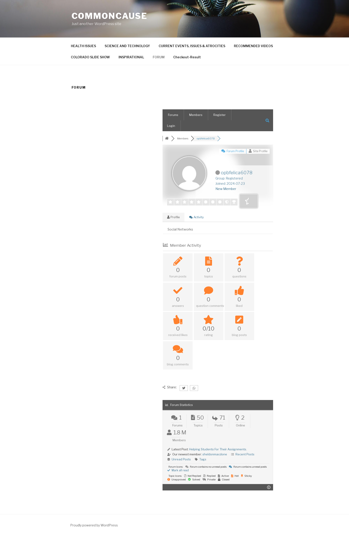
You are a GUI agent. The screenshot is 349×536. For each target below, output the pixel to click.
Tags (202, 459)
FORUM (159, 57)
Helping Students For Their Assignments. (218, 449)
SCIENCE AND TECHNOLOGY (127, 46)
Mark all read (178, 470)
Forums (173, 115)
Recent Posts (244, 454)
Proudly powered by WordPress (94, 525)
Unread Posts (181, 459)
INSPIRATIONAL (131, 57)
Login (171, 126)
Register (219, 115)
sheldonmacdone (214, 454)
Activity (196, 217)
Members (195, 115)
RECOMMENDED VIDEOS (253, 46)
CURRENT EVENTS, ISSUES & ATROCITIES (192, 46)
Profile (173, 217)
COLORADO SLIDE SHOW (90, 57)
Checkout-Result (187, 57)
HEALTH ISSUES (83, 46)
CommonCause (110, 16)
